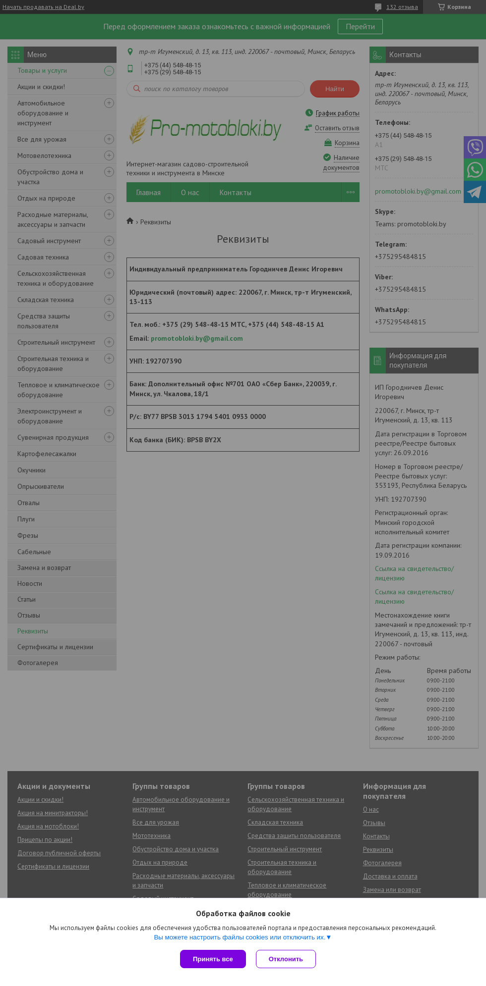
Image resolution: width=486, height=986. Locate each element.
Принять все (213, 959)
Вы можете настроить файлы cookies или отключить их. (239, 937)
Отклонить (286, 959)
